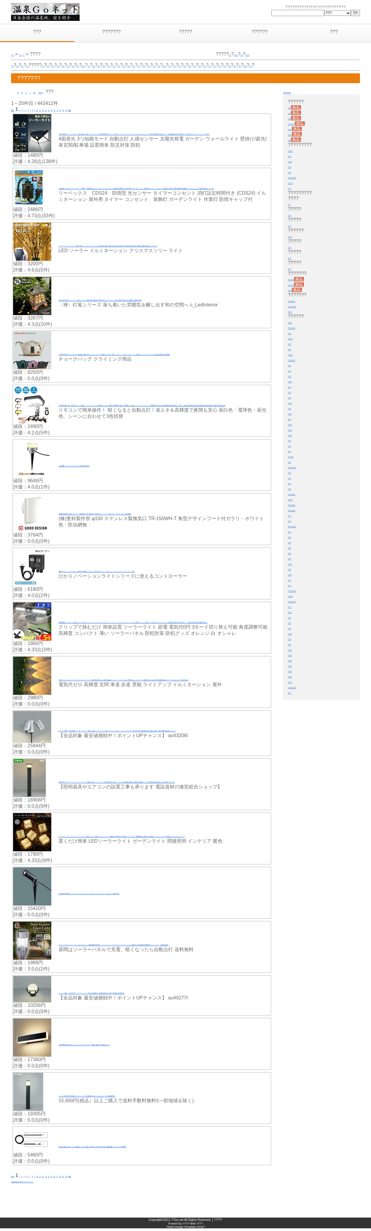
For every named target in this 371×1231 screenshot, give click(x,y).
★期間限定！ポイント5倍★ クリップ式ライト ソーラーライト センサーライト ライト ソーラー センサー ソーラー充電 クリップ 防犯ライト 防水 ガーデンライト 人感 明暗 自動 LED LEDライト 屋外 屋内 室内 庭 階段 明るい (164, 622)
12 (74, 109)
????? (185, 31)
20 (127, 109)
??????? (111, 31)
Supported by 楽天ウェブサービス (47, 1182)
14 (87, 109)
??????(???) (301, 176)
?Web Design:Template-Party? (185, 1229)
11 (67, 109)
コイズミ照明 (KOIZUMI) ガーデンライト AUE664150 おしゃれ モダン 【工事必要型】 (151, 1095)
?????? (260, 31)
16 (100, 109)
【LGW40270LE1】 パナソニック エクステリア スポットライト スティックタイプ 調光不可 (156, 893)
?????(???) (300, 300)
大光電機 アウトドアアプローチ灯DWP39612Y (108, 465)
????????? (296, 91)
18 (113, 109)
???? (154, 65)
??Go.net (177, 1222)
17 (107, 109)
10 (60, 109)
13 (80, 109)
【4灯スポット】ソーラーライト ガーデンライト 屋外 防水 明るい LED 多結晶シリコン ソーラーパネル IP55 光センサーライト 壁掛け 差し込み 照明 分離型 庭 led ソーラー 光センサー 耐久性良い (162, 679)
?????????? (301, 600)
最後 (135, 109)
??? (37, 31)
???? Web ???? (193, 1226)
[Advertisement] (87, 1195)
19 (120, 109)
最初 (16, 109)
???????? (298, 278)
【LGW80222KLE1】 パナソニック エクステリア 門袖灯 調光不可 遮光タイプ (141, 1044)
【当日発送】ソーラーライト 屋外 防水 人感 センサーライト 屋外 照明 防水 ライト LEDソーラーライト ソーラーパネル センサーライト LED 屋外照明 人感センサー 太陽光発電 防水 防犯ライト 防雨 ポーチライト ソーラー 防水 (162, 134)
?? (19, 91)
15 (93, 109)
